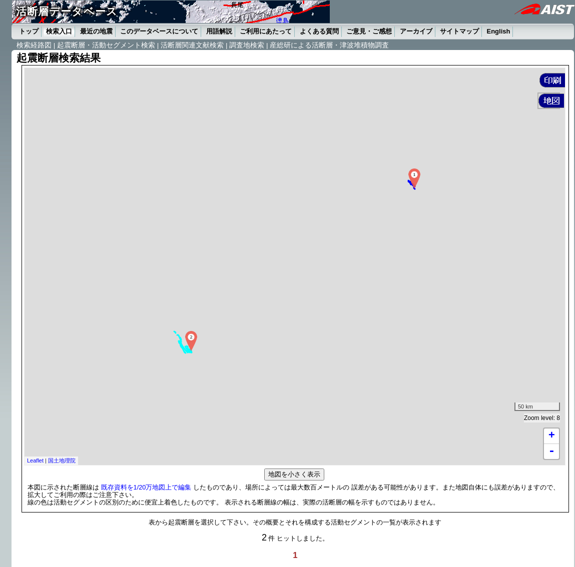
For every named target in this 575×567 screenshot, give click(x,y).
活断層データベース (66, 11)
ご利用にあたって (266, 31)
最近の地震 (96, 31)
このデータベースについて (159, 31)
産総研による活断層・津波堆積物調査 (329, 45)
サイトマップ (459, 31)
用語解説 (219, 31)
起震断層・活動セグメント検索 (106, 45)
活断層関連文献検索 (192, 45)
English (498, 31)
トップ (29, 31)
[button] (552, 80)
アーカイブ (416, 31)
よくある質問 (319, 31)
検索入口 (59, 31)
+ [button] (551, 436)
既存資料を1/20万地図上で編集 (146, 487)
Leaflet (35, 461)
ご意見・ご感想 (369, 31)
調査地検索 (246, 45)
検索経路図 (34, 45)
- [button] (551, 451)
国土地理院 (62, 461)
